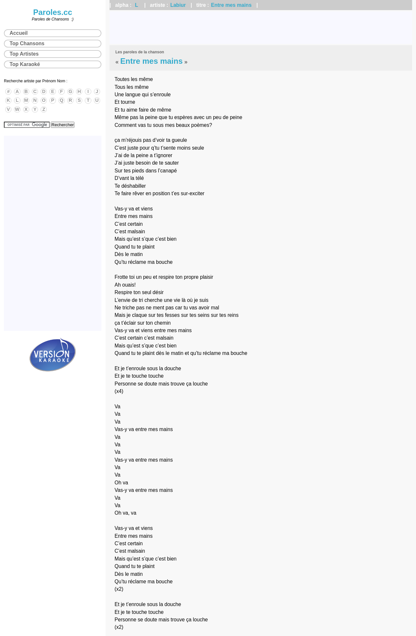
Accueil (19, 33)
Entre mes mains (231, 5)
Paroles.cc (52, 12)
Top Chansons (27, 43)
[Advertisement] (261, 27)
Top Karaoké (25, 64)
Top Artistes (24, 54)
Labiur (178, 5)
